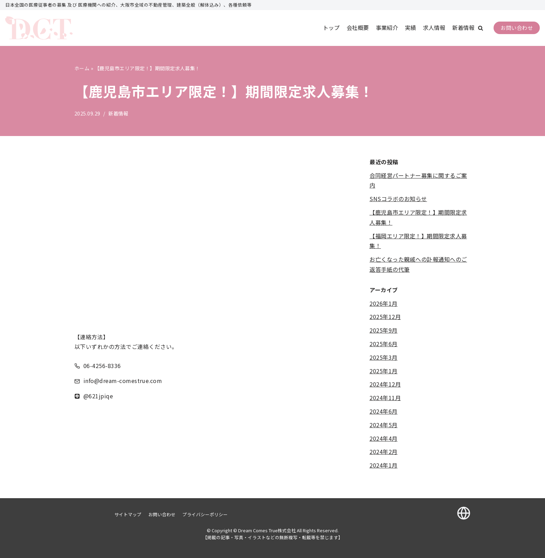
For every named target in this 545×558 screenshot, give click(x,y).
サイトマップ (127, 514)
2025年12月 (385, 317)
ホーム (82, 68)
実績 (410, 27)
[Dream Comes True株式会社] (39, 28)
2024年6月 (383, 411)
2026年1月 (383, 303)
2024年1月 (383, 465)
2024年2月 (383, 452)
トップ (331, 27)
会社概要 (358, 27)
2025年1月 (383, 371)
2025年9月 (383, 330)
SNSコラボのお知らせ (398, 199)
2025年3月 (383, 357)
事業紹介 (387, 27)
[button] (480, 28)
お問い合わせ (517, 27)
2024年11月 (385, 398)
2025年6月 (383, 344)
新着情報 (463, 27)
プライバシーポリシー (205, 514)
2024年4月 (383, 438)
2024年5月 (383, 425)
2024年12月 (385, 384)
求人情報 (434, 27)
